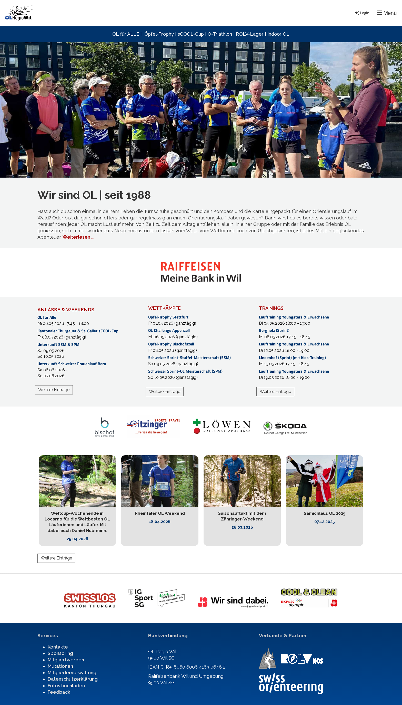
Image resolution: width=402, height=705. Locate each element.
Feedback (59, 692)
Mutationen (60, 666)
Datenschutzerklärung (73, 679)
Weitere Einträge (53, 389)
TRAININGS (271, 308)
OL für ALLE (125, 34)
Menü (387, 13)
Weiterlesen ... (78, 237)
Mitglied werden (66, 659)
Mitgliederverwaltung (72, 672)
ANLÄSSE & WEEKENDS (65, 309)
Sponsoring (60, 653)
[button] (90, 320)
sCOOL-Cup (191, 34)
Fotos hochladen (66, 685)
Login (361, 13)
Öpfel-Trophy (159, 34)
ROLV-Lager (250, 34)
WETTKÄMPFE (164, 308)
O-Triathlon (220, 34)
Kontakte (58, 647)
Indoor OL (278, 34)
